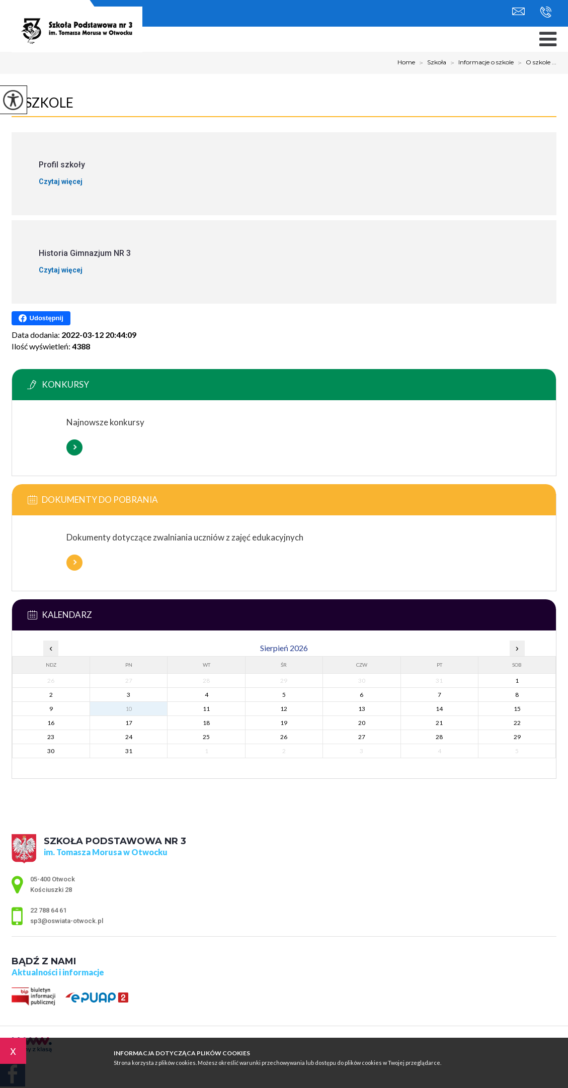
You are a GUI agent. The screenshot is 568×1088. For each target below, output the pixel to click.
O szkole (42, 103)
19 (283, 723)
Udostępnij (41, 318)
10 (128, 708)
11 (206, 708)
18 (206, 723)
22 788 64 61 (545, 12)
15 (517, 708)
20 (361, 723)
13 (361, 708)
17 (128, 723)
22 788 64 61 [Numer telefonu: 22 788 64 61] (48, 910)
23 (50, 737)
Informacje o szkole (480, 62)
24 (128, 737)
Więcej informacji (74, 447)
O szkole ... (535, 62)
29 (517, 737)
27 (361, 737)
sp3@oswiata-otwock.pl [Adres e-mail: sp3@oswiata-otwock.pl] (66, 921)
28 (439, 737)
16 (50, 723)
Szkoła (430, 62)
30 (50, 751)
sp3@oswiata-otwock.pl (518, 11)
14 (439, 708)
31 (128, 751)
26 (283, 737)
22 (517, 723)
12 (283, 708)
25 (206, 737)
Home (406, 62)
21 (439, 723)
